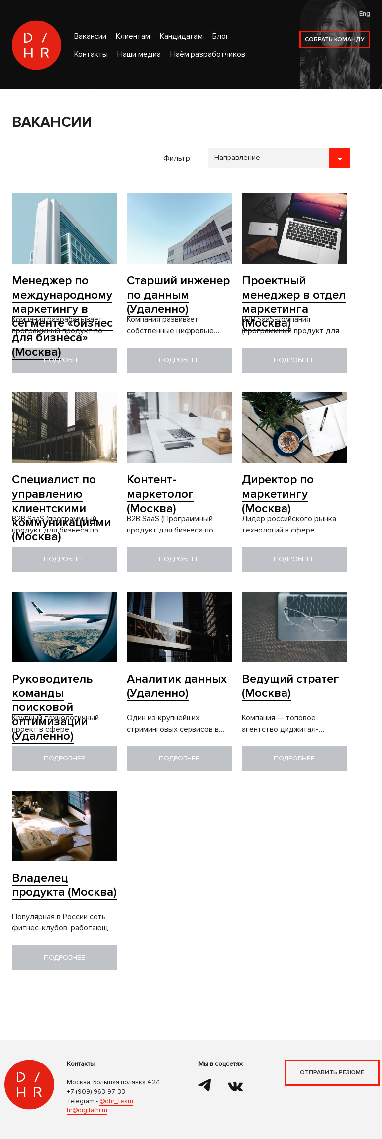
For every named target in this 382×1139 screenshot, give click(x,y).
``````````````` (279, 158)
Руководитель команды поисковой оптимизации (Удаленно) (52, 707)
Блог (220, 36)
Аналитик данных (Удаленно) (177, 686)
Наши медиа (139, 54)
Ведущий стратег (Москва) (290, 686)
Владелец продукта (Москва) (64, 885)
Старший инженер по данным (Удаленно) (178, 294)
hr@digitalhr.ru (87, 1110)
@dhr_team (116, 1101)
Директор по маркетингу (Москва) (278, 494)
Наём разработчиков (207, 54)
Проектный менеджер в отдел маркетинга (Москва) (294, 301)
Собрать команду (335, 39)
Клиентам (133, 36)
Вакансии (90, 36)
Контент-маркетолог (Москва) (160, 494)
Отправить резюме (332, 1072)
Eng (364, 14)
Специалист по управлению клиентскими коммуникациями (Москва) (61, 508)
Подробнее (64, 360)
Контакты (91, 54)
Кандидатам (181, 36)
